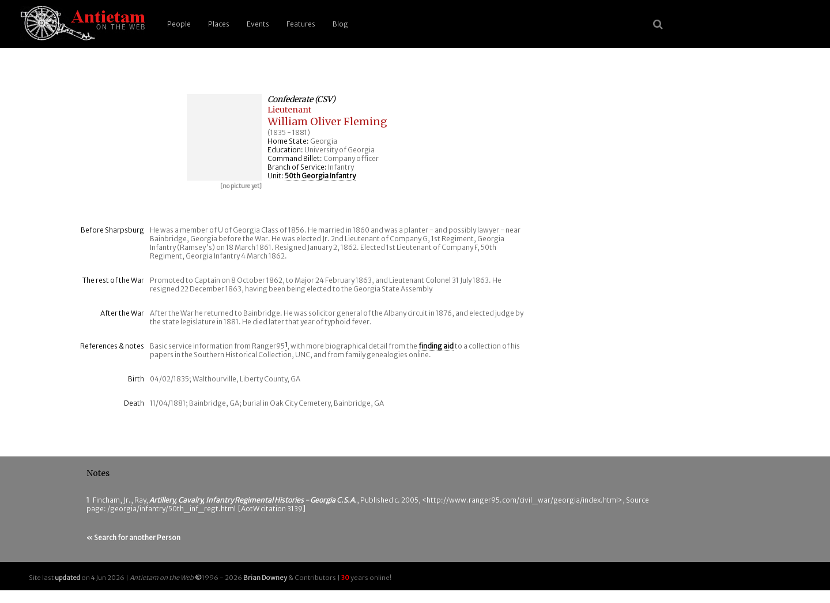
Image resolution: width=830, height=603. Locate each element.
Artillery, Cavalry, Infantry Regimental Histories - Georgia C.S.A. (253, 500)
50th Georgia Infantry (320, 175)
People (179, 24)
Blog (340, 24)
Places (218, 24)
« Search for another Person (133, 537)
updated (67, 578)
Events (258, 24)
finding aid (436, 346)
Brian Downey (265, 578)
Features (300, 24)
